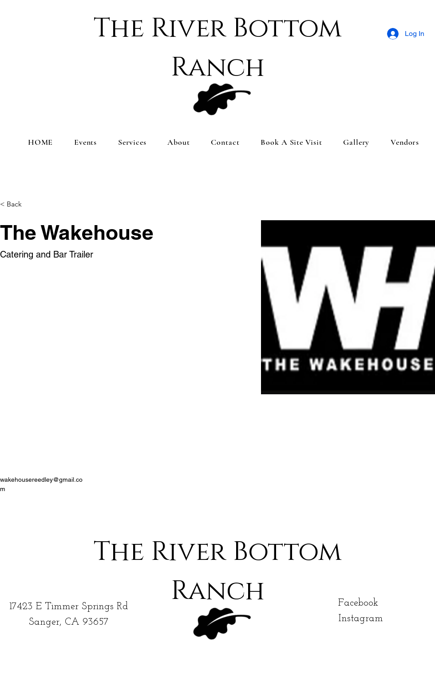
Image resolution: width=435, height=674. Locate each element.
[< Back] (17, 204)
